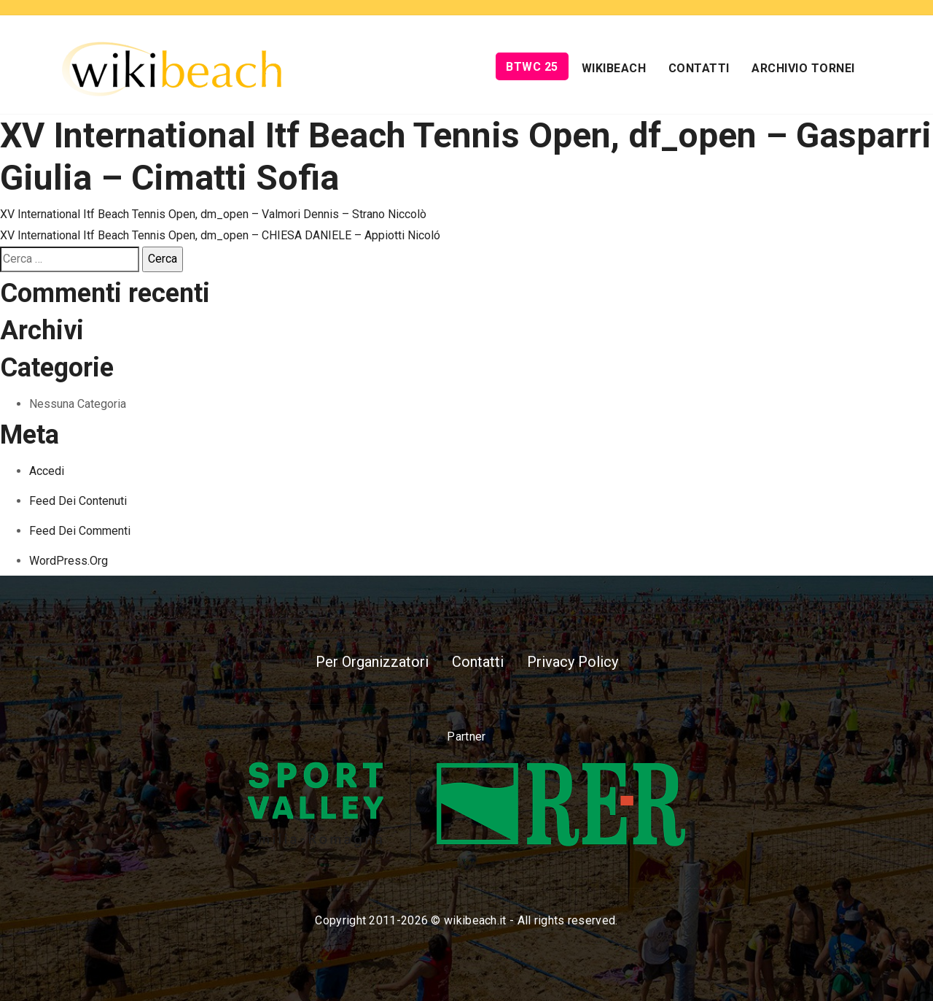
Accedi (46, 471)
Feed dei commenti (79, 531)
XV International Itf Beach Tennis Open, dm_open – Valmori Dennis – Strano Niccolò (213, 214)
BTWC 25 (532, 67)
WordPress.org (68, 561)
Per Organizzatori (372, 661)
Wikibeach (614, 68)
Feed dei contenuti (78, 501)
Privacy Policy (572, 661)
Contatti (699, 68)
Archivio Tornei (803, 68)
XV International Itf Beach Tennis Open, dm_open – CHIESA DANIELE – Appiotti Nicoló (220, 235)
